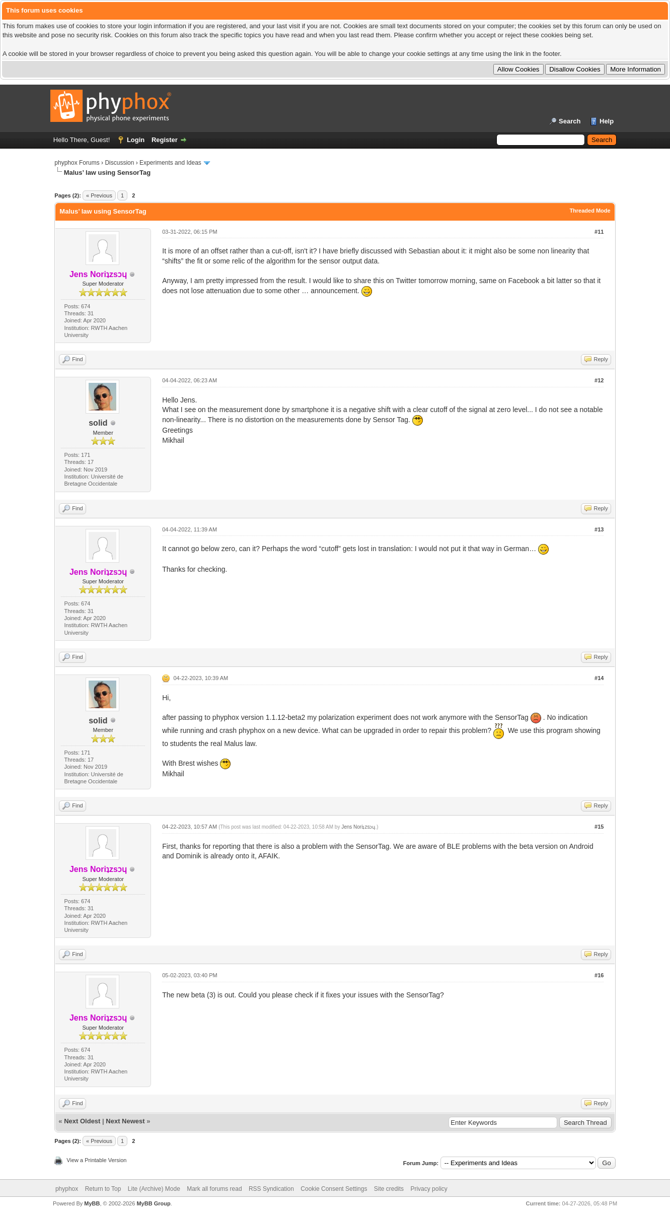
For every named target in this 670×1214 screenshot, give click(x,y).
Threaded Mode (589, 211)
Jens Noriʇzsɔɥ (358, 827)
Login (135, 140)
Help (607, 121)
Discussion (119, 162)
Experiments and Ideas (170, 162)
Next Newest (125, 1121)
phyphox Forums (76, 162)
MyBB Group (153, 1203)
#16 (599, 975)
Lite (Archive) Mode (154, 1188)
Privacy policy (428, 1188)
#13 (599, 529)
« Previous (99, 195)
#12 (599, 380)
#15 (599, 827)
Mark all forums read (214, 1188)
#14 (599, 678)
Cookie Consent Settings (334, 1188)
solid (98, 423)
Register (165, 140)
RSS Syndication (271, 1188)
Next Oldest (82, 1121)
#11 (599, 232)
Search (569, 121)
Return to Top (103, 1188)
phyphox (66, 1188)
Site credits (389, 1188)
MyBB (92, 1203)
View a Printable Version (96, 1160)
